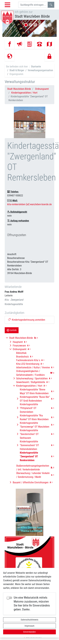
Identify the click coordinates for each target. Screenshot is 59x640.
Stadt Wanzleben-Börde (19, 88)
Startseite (36, 66)
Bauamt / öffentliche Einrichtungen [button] (30, 482)
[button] (6, 28)
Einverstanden (29, 632)
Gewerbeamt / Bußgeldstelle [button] (30, 382)
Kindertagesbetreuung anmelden (26, 319)
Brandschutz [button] (22, 356)
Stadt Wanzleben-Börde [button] (21, 337)
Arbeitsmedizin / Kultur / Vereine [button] (33, 367)
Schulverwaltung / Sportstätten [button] (32, 378)
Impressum (29, 626)
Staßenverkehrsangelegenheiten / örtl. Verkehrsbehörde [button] (32, 467)
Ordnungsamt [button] (19, 349)
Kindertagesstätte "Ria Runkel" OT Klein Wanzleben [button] (34, 417)
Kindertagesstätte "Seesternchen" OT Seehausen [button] (29, 434)
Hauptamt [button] (18, 341)
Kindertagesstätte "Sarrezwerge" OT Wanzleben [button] (34, 424)
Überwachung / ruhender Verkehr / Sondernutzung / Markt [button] (33, 475)
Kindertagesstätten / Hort (24, 92)
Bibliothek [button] (21, 352)
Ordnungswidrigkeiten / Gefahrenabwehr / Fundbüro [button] (30, 373)
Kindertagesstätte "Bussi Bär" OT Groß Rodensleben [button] (35, 398)
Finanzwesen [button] (19, 345)
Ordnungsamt (42, 88)
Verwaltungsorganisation (40, 70)
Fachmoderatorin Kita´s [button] (28, 360)
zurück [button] (12, 330)
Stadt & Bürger (16, 70)
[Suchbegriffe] (33, 5)
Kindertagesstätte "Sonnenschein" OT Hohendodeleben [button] (29, 445)
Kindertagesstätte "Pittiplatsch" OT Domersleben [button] (29, 408)
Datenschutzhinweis (29, 619)
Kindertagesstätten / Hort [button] (29, 385)
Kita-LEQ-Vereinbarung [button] (27, 363)
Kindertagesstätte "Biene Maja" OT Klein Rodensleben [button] (34, 391)
